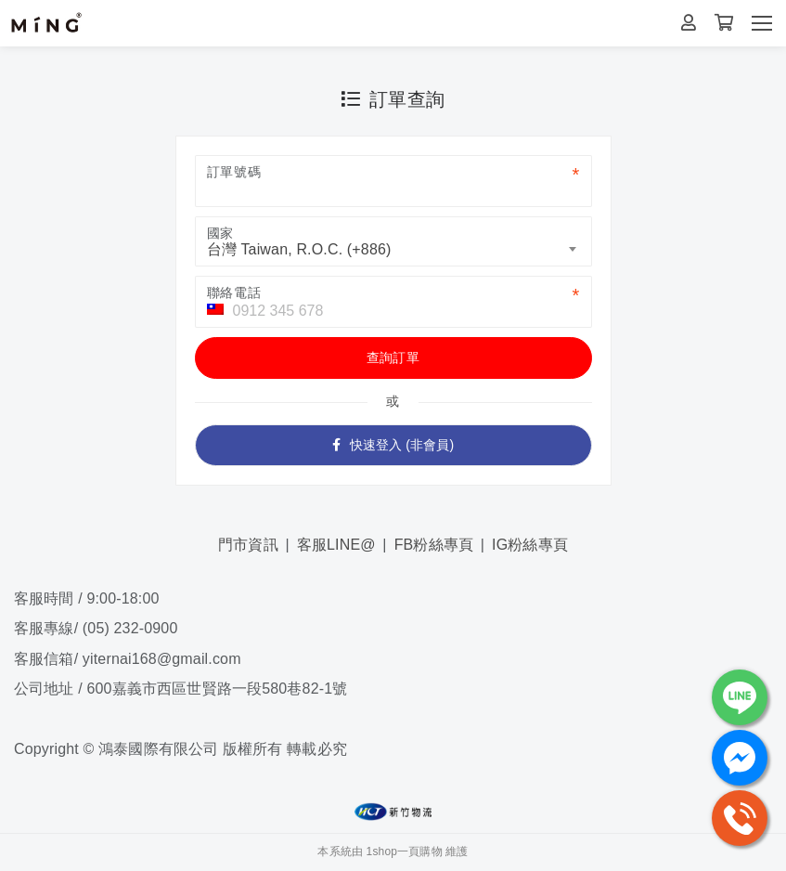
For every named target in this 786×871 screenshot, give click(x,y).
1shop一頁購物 (405, 851)
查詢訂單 (393, 357)
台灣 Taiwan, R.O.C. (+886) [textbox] (299, 249)
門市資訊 (248, 544)
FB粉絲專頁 (433, 544)
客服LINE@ (336, 544)
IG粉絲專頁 (530, 544)
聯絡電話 (234, 292)
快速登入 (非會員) (393, 444)
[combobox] (393, 241)
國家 (221, 233)
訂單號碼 (234, 171)
